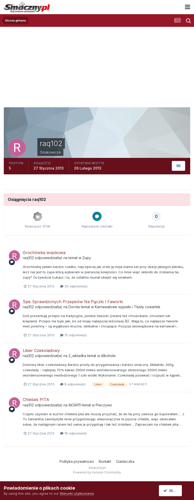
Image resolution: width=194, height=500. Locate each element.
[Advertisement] (97, 64)
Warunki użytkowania (77, 493)
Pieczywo (104, 405)
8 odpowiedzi (73, 384)
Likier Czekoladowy (41, 350)
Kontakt (105, 461)
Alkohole (108, 355)
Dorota (74, 307)
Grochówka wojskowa (44, 252)
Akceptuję (174, 490)
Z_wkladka (77, 355)
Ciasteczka (125, 461)
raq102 (28, 258)
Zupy (86, 258)
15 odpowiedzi (73, 335)
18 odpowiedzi (73, 433)
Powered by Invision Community (97, 472)
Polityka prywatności (77, 461)
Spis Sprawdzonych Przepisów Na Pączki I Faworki (73, 301)
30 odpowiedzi (74, 286)
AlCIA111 (74, 405)
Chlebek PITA (36, 399)
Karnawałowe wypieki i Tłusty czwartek (127, 307)
